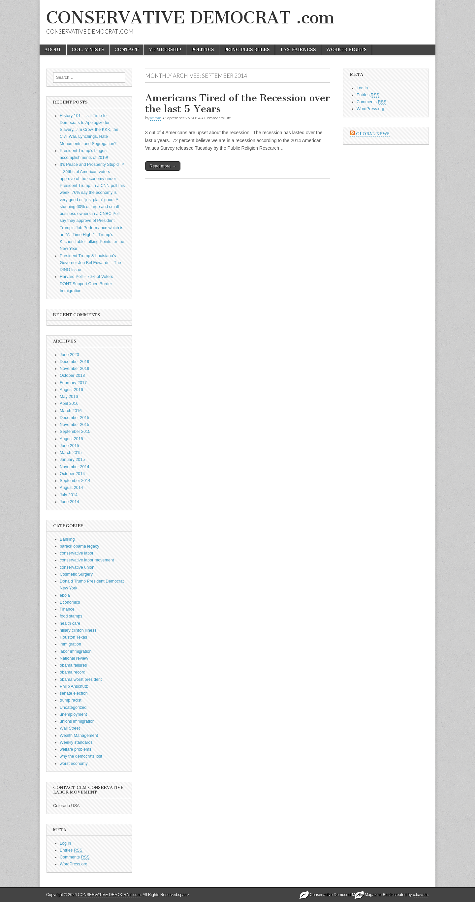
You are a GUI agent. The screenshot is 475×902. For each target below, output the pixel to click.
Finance (67, 609)
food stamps (71, 616)
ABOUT (53, 49)
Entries (71, 850)
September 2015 (75, 431)
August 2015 (71, 438)
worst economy (74, 763)
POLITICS (202, 49)
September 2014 (75, 480)
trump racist (70, 700)
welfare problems (75, 749)
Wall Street (70, 728)
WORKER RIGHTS (346, 49)
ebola (65, 595)
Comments (74, 857)
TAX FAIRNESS (298, 49)
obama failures (73, 665)
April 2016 (69, 403)
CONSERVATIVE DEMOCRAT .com (190, 18)
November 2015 (74, 424)
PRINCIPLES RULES (247, 49)
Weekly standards (76, 742)
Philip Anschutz (74, 686)
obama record (72, 672)
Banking (67, 539)
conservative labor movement (87, 560)
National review (74, 658)
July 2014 (69, 495)
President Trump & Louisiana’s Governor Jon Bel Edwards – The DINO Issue (90, 263)
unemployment (73, 714)
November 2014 (74, 467)
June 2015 (69, 445)
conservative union (77, 567)
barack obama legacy (79, 546)
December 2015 (74, 417)
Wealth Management (79, 735)
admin (155, 117)
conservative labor (76, 553)
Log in (65, 843)
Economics (70, 602)
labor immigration (76, 651)
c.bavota (420, 894)
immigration (70, 644)
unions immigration (77, 721)
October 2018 (72, 375)
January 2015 (72, 459)
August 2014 (71, 487)
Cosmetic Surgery (76, 574)
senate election (74, 693)
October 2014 (72, 473)
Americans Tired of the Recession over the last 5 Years (237, 103)
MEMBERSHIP (165, 49)
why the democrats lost (81, 756)
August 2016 (71, 389)
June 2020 (69, 354)
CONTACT (126, 49)
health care (70, 623)
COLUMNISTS (88, 49)
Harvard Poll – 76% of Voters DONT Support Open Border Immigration (86, 283)
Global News (373, 133)
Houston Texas (73, 637)
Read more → (162, 166)
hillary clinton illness (78, 630)
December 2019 (74, 361)
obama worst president (81, 679)
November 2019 (74, 368)
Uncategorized (73, 707)
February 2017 (73, 382)
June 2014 (69, 501)
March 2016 (71, 410)
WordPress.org (73, 864)
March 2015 (71, 452)
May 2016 (69, 396)
